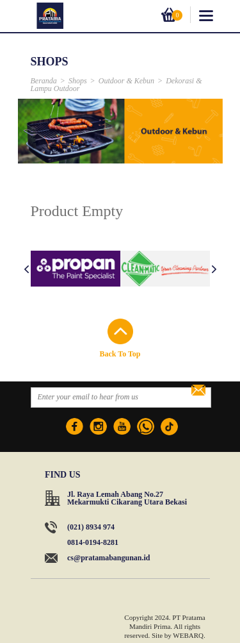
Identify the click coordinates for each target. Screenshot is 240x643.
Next (214, 269)
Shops (77, 80)
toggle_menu (206, 15)
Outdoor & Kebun (120, 80)
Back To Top (119, 353)
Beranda (44, 80)
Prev (26, 269)
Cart (170, 13)
